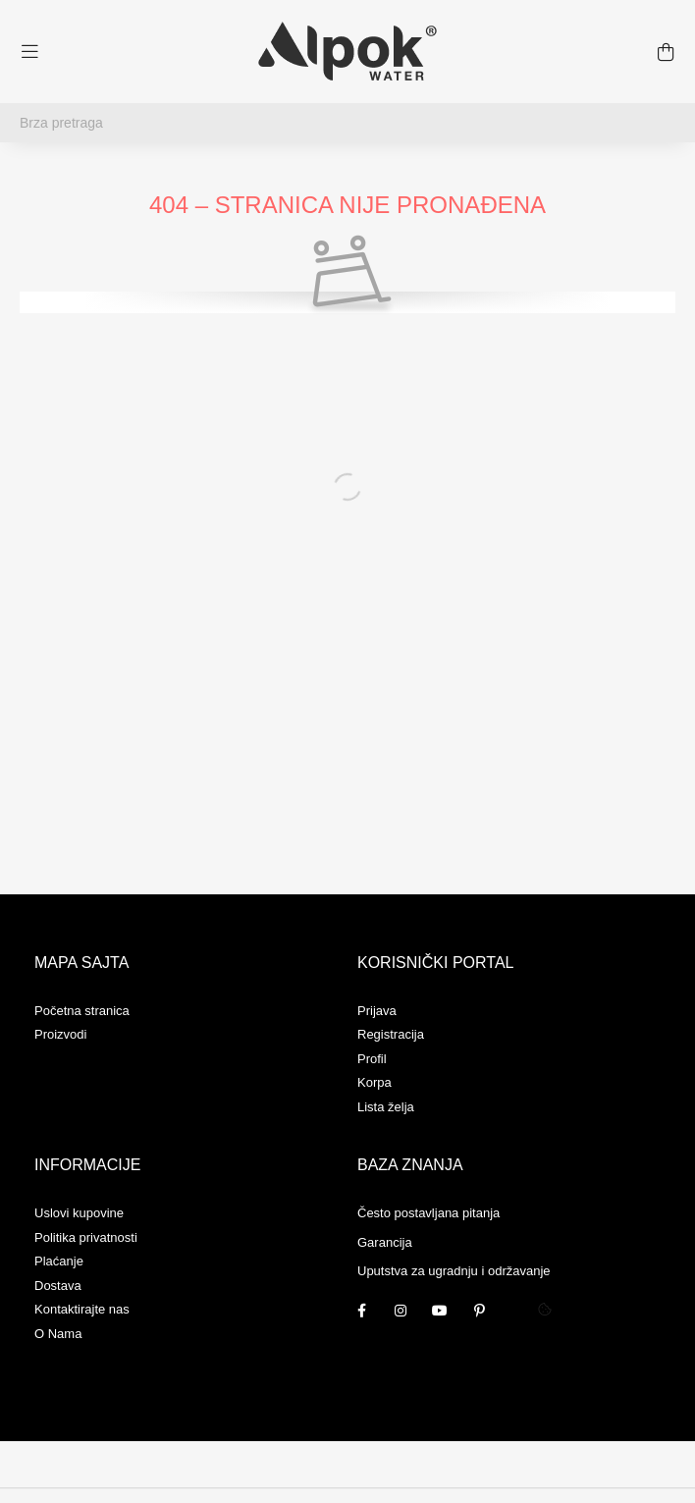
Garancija (384, 1242)
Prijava (377, 1010)
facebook (361, 1310)
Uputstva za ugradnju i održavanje (454, 1270)
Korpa (374, 1082)
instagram (400, 1310)
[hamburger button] (29, 52)
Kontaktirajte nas (82, 1309)
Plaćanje (58, 1261)
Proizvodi (60, 1034)
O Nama (57, 1333)
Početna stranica (82, 1010)
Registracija (390, 1034)
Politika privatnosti (85, 1237)
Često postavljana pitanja (428, 1213)
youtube (439, 1310)
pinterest (479, 1310)
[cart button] (665, 52)
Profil (372, 1058)
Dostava (57, 1285)
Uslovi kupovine (79, 1213)
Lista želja (385, 1107)
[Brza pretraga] (347, 122)
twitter (518, 1310)
